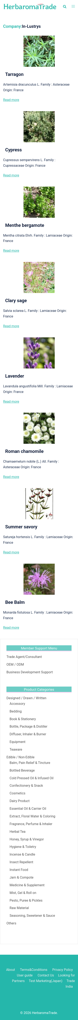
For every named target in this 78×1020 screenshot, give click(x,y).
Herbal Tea (18, 832)
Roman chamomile (24, 451)
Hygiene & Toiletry (23, 847)
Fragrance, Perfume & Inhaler (31, 824)
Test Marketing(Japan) (45, 981)
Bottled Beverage (22, 770)
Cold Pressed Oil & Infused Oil (31, 778)
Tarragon (14, 74)
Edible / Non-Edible (20, 757)
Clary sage (16, 300)
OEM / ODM (15, 664)
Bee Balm (15, 602)
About (10, 970)
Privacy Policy (62, 970)
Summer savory (21, 526)
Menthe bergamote (24, 225)
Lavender (14, 376)
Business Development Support (29, 672)
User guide (25, 975)
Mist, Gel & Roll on (23, 893)
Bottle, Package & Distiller (28, 726)
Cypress (13, 149)
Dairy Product (20, 801)
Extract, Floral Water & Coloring (32, 816)
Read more (11, 100)
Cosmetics (17, 793)
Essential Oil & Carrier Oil (28, 809)
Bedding (16, 711)
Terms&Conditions (33, 970)
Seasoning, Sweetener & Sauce (32, 916)
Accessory (17, 704)
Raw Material (19, 908)
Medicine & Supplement (27, 885)
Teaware (16, 749)
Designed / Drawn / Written (26, 698)
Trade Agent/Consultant (24, 657)
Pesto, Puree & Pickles (26, 900)
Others (11, 923)
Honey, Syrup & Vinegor (27, 839)
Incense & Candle (22, 854)
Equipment (17, 742)
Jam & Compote (21, 877)
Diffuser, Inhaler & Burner (28, 734)
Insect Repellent (21, 862)
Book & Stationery (23, 719)
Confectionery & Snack (26, 786)
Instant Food (19, 870)
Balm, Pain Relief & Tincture (30, 763)
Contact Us (46, 975)
